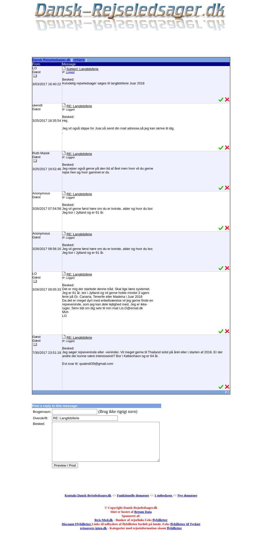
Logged (70, 72)
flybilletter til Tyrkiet (185, 532)
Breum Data (143, 519)
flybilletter (159, 528)
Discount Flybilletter (77, 532)
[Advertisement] (131, 44)
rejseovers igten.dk (93, 536)
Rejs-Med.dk (103, 528)
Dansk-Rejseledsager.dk (51, 60)
